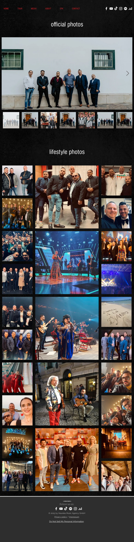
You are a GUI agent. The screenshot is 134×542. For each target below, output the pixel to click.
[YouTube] (111, 9)
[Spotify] (125, 9)
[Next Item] (127, 73)
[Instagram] (121, 9)
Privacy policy (60, 517)
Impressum (74, 517)
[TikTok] (116, 9)
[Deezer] (130, 9)
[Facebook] (106, 9)
